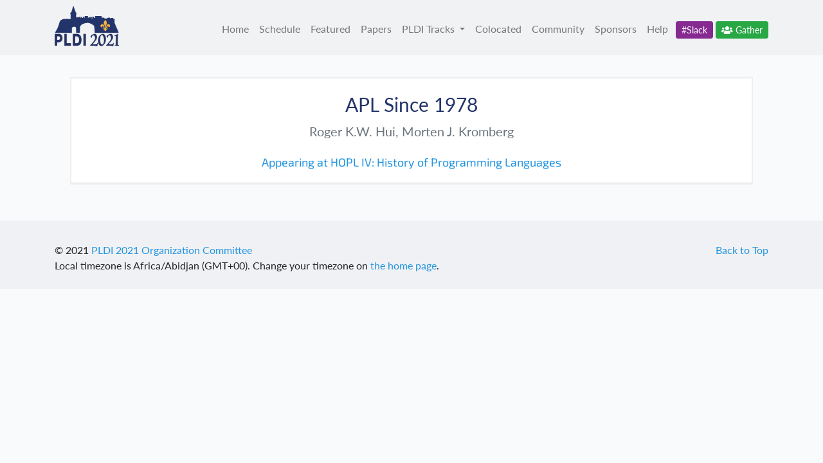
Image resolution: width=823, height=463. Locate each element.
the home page (403, 265)
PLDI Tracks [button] (429, 29)
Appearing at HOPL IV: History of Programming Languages (411, 162)
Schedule (279, 29)
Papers (376, 29)
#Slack (694, 29)
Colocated (498, 29)
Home (235, 29)
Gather (742, 29)
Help (657, 29)
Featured (330, 29)
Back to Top (742, 250)
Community (558, 29)
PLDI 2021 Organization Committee (171, 250)
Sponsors (616, 29)
